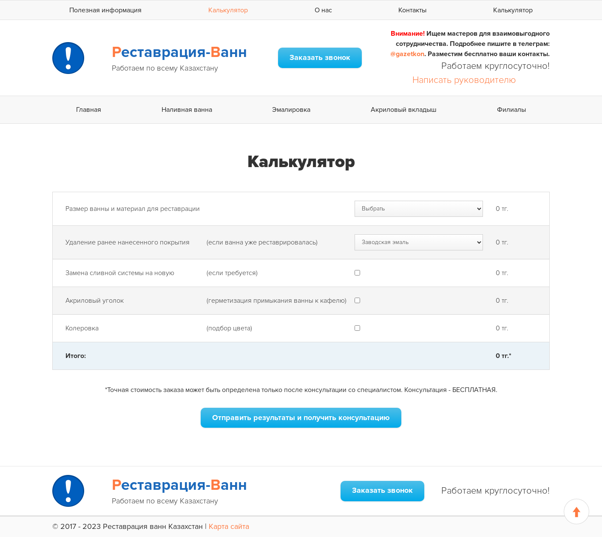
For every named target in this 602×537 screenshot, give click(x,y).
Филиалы (511, 109)
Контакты (412, 10)
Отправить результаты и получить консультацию (301, 417)
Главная (88, 109)
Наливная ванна (187, 109)
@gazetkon (407, 54)
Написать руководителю (464, 80)
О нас (323, 10)
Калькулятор (228, 10)
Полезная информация (105, 10)
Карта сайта (229, 526)
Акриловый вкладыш (404, 109)
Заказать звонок (320, 57)
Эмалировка (291, 109)
